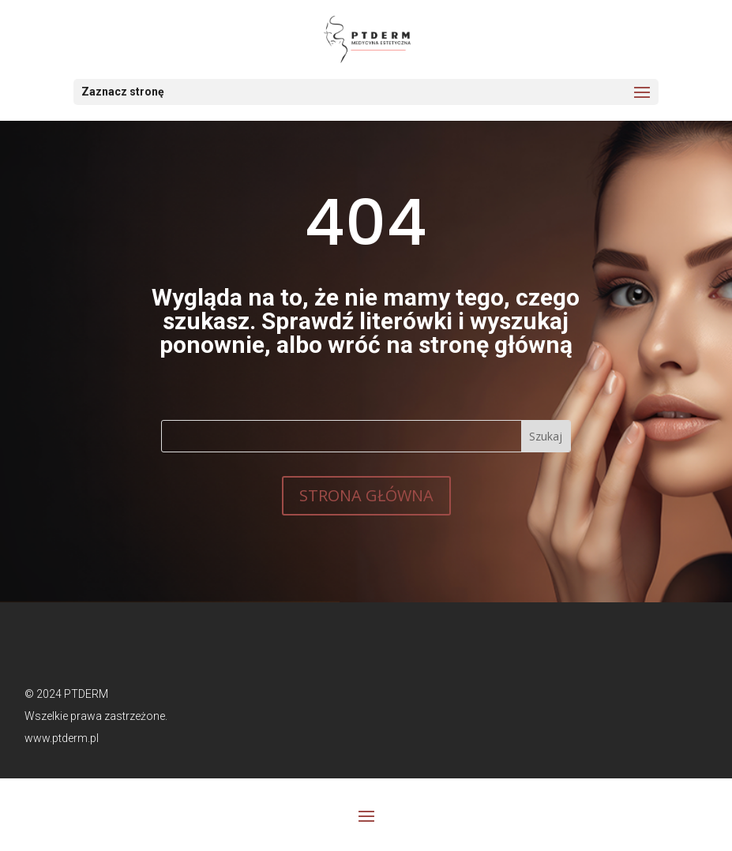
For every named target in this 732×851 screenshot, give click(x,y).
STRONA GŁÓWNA (366, 495)
